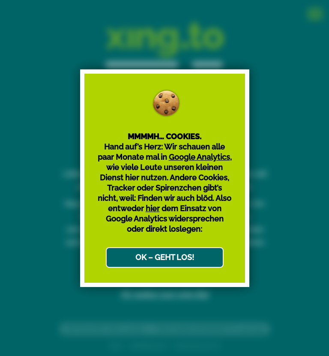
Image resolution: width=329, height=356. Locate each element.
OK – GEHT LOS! (164, 257)
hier (153, 208)
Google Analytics (199, 157)
